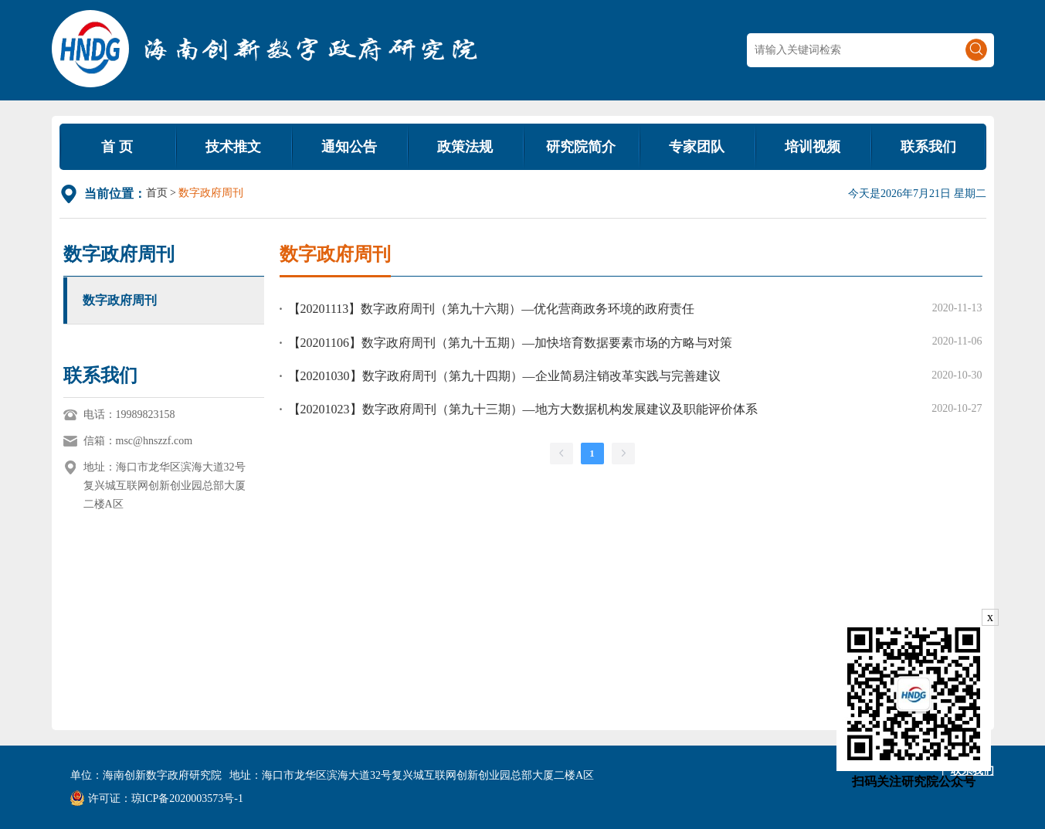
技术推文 (233, 147)
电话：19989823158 (129, 414)
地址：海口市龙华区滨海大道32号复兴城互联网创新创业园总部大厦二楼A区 (164, 485)
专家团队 (696, 147)
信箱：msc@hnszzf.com (138, 441)
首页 (157, 193)
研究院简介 (581, 147)
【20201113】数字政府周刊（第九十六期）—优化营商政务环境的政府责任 (491, 308)
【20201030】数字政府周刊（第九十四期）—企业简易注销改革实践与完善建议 (504, 375)
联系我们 (928, 147)
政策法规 (465, 147)
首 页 (117, 147)
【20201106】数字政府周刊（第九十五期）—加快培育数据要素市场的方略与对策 (510, 342)
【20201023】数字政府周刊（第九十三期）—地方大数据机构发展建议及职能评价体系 (523, 409)
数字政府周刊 (120, 300)
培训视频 (812, 147)
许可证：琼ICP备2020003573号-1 (156, 798)
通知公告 (349, 147)
